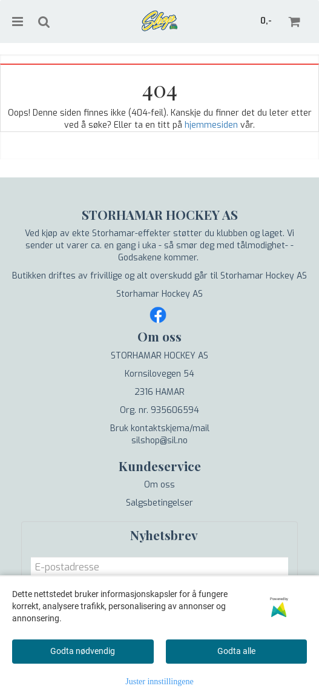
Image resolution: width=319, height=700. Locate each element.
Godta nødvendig (82, 651)
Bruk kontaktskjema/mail (159, 428)
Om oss (159, 484)
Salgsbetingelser (159, 503)
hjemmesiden (211, 125)
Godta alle (236, 651)
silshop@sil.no (159, 440)
